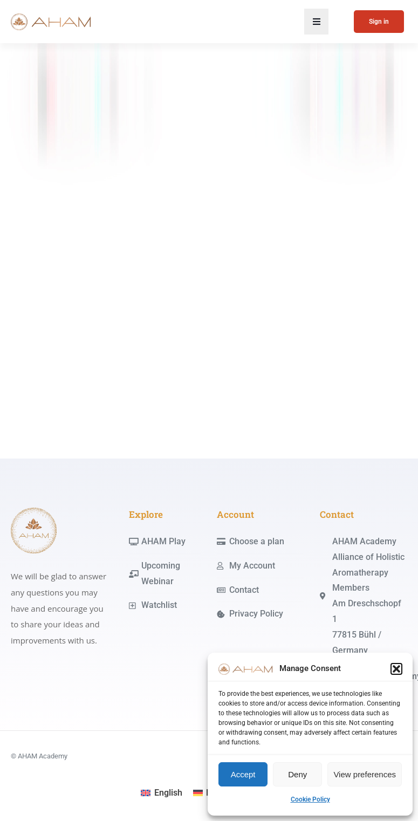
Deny (297, 774)
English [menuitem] (168, 793)
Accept (243, 774)
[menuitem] (161, 793)
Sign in (379, 21)
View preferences (364, 774)
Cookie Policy (310, 799)
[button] (396, 668)
